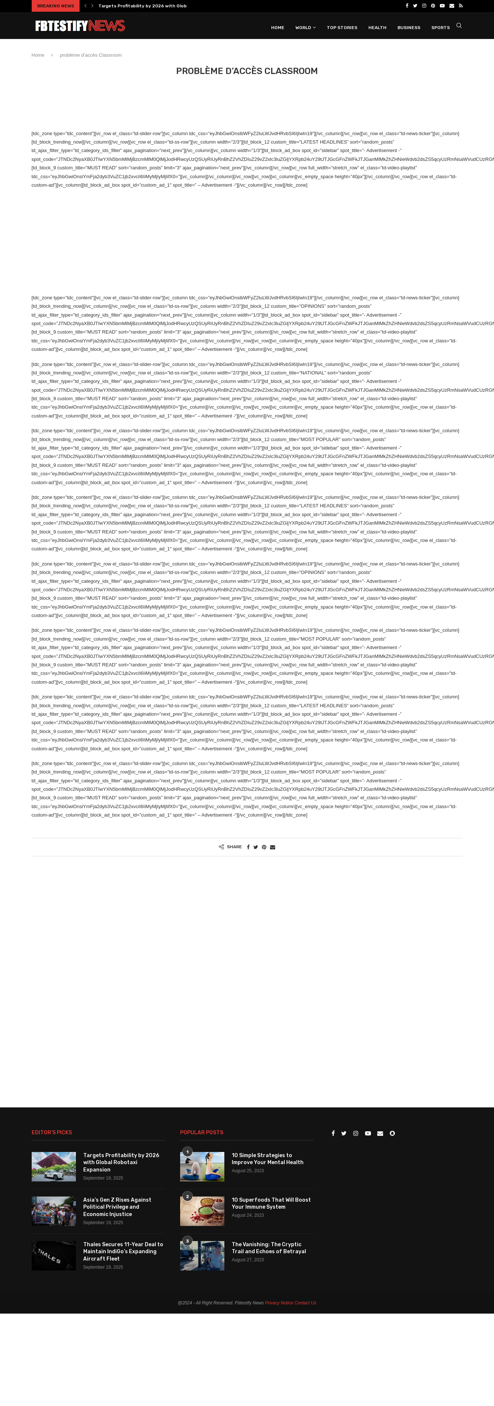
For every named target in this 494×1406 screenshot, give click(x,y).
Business (408, 26)
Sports (440, 26)
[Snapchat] (392, 1133)
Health (377, 26)
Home (277, 26)
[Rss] (461, 6)
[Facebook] (407, 6)
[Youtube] (442, 6)
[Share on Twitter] (255, 846)
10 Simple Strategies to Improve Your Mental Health (268, 1158)
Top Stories (342, 26)
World (303, 26)
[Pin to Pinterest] (264, 846)
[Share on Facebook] (248, 846)
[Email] (451, 6)
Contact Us (305, 1302)
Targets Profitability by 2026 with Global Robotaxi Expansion (167, 5)
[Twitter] (415, 6)
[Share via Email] (272, 846)
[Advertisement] (166, 106)
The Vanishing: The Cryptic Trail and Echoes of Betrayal (269, 1247)
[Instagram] (424, 6)
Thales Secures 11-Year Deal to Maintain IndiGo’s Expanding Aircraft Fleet (123, 1251)
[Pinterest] (433, 6)
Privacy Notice (279, 1302)
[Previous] (85, 6)
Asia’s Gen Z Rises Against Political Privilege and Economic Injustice (117, 1206)
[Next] (92, 6)
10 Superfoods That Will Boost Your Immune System (271, 1203)
